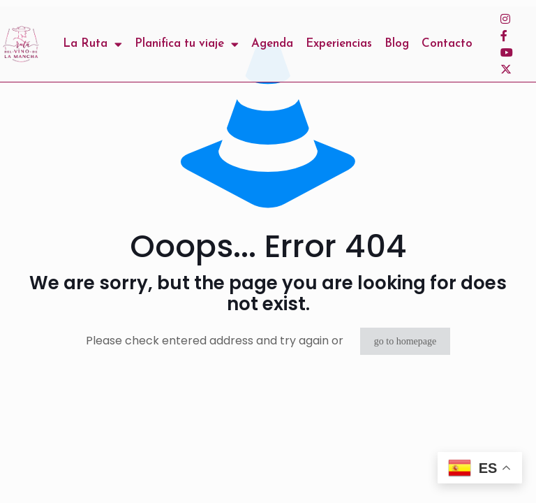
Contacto (447, 44)
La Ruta (92, 44)
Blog (397, 44)
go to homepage (405, 341)
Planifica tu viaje (187, 44)
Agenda (272, 44)
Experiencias (339, 44)
